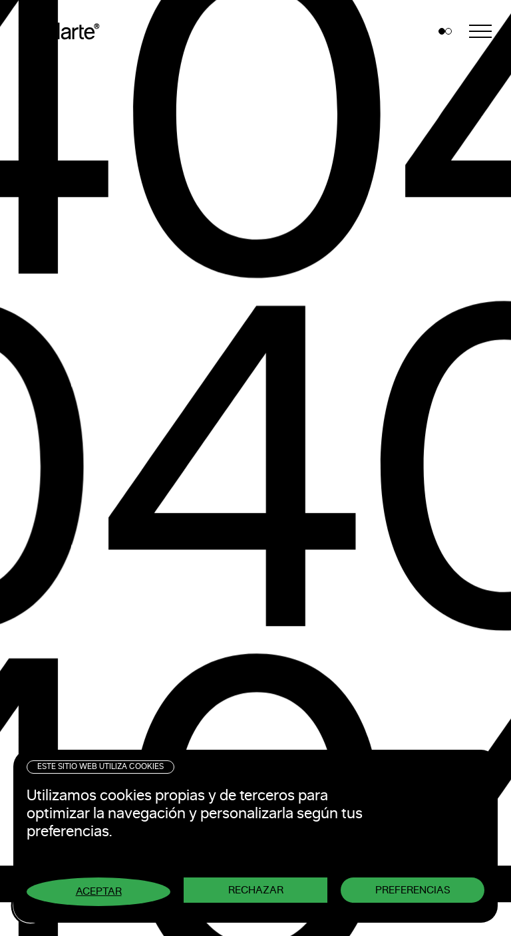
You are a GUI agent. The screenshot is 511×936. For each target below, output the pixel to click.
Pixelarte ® (63, 31)
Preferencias (412, 890)
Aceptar (99, 891)
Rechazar (255, 890)
